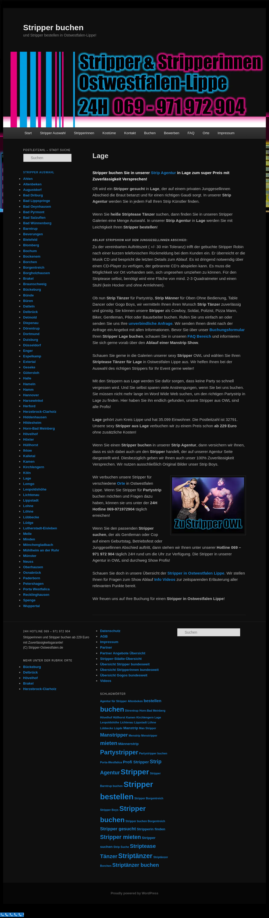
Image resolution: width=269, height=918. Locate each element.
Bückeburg (32, 289)
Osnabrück (32, 573)
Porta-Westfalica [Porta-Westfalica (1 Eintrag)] (111, 762)
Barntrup (30, 229)
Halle (27, 378)
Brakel (28, 278)
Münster (30, 556)
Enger (28, 351)
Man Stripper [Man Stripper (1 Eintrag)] (147, 728)
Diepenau (31, 323)
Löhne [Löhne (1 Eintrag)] (152, 722)
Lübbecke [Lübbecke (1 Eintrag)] (106, 728)
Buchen (150, 133)
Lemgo (28, 484)
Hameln (29, 384)
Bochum (30, 251)
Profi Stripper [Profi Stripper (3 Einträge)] (136, 762)
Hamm (28, 390)
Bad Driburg (33, 195)
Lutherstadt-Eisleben (40, 528)
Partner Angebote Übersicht (122, 653)
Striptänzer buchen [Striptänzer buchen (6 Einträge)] (135, 865)
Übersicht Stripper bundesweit (125, 664)
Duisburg (30, 340)
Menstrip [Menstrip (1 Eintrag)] (134, 735)
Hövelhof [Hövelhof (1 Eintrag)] (106, 717)
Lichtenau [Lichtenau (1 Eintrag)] (126, 722)
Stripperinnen (84, 133)
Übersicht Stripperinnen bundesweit (129, 670)
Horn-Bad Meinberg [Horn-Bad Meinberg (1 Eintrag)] (152, 710)
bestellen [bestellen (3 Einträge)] (152, 700)
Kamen (28, 461)
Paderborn (31, 578)
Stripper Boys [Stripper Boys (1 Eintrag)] (109, 809)
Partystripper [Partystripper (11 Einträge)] (119, 752)
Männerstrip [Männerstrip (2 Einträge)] (128, 744)
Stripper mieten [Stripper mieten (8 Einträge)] (120, 837)
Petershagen (33, 584)
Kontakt (130, 133)
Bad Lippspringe (36, 201)
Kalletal (29, 456)
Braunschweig (34, 284)
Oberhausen (33, 567)
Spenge (29, 600)
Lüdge (28, 523)
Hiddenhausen (35, 417)
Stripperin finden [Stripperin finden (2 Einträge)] (151, 829)
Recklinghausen (36, 595)
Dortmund (31, 334)
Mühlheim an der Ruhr (41, 550)
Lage (27, 478)
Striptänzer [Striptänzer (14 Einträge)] (135, 855)
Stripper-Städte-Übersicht (121, 659)
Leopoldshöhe (34, 489)
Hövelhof (30, 434)
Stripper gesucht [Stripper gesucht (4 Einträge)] (118, 828)
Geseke (29, 367)
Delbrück (30, 312)
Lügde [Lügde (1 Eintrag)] (118, 728)
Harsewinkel (33, 401)
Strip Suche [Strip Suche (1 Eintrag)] (121, 846)
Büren (28, 301)
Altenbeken (32, 184)
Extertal (29, 362)
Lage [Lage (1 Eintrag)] (157, 717)
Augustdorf (32, 190)
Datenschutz (110, 631)
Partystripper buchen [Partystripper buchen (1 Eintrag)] (153, 753)
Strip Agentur (163, 172)
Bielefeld (30, 240)
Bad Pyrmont (33, 212)
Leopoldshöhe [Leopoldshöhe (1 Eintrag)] (109, 722)
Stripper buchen (53, 27)
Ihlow (27, 450)
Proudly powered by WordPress (134, 893)
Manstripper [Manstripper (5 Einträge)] (114, 735)
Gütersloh (31, 373)
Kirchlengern (33, 467)
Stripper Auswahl (53, 133)
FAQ (191, 133)
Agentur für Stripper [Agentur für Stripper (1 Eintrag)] (113, 701)
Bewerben (171, 133)
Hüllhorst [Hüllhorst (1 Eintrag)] (119, 717)
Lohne (28, 506)
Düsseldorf (32, 345)
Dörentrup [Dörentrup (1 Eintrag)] (132, 710)
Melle (27, 534)
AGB (104, 636)
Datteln (29, 306)
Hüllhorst (30, 445)
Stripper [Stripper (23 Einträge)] (135, 772)
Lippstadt (31, 500)
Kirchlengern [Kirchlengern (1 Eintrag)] (145, 717)
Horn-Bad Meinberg (39, 428)
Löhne (28, 511)
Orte (206, 133)
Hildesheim (32, 423)
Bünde (28, 295)
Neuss (28, 562)
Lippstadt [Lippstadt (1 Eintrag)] (140, 722)
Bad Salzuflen (34, 218)
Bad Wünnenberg (37, 223)
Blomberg (31, 245)
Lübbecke (31, 517)
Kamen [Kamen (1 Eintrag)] (131, 717)
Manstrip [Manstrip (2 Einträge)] (130, 728)
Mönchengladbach (38, 545)
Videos (105, 681)
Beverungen (33, 234)
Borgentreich (33, 267)
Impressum (226, 133)
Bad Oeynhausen (37, 206)
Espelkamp (32, 356)
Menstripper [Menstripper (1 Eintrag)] (149, 735)
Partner (106, 647)
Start (28, 133)
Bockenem (31, 256)
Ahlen (28, 179)
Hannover (31, 395)
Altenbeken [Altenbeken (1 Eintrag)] (135, 701)
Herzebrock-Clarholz (39, 412)
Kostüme (109, 133)
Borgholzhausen (36, 273)
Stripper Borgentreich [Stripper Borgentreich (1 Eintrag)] (148, 798)
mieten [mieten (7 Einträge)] (108, 743)
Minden (29, 539)
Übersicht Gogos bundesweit (123, 675)
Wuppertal (31, 606)
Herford (29, 406)
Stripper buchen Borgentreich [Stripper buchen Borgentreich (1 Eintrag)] (145, 821)
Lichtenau (31, 495)
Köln (27, 473)
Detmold (30, 317)
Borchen (30, 262)
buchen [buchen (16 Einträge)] (112, 709)
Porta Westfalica (36, 589)
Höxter (28, 439)
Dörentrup (31, 328)
